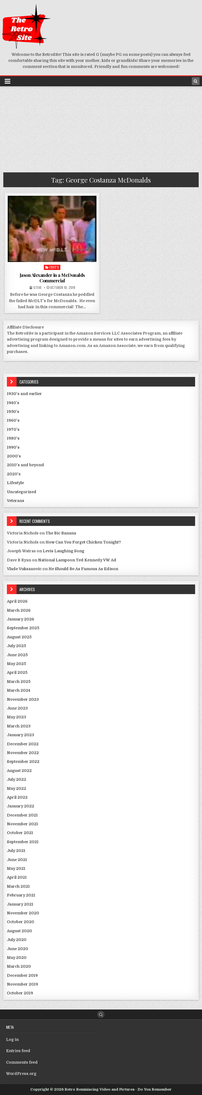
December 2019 (22, 975)
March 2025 (18, 681)
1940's (13, 403)
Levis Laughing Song (63, 551)
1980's (13, 438)
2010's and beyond (25, 465)
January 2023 (20, 735)
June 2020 (17, 949)
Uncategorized (21, 492)
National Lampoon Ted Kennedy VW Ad (77, 560)
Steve (37, 287)
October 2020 (20, 922)
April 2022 (17, 797)
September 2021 (23, 842)
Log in (12, 1039)
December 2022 (23, 744)
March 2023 (19, 726)
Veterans (15, 500)
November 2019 (22, 984)
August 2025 (19, 637)
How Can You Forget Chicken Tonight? (83, 542)
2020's (14, 474)
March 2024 (18, 690)
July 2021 (16, 850)
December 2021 (22, 815)
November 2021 (22, 824)
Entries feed (18, 1051)
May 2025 (16, 663)
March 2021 (18, 886)
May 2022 (16, 788)
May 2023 (16, 717)
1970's (13, 429)
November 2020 (23, 913)
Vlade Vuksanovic (24, 569)
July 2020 (16, 939)
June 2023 (17, 708)
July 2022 (16, 779)
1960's (13, 420)
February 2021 (21, 895)
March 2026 (19, 610)
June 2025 (17, 655)
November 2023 (23, 699)
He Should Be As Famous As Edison (83, 569)
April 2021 (17, 877)
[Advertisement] (101, 128)
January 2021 (20, 904)
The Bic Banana (60, 533)
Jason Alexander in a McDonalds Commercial (52, 277)
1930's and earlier (24, 393)
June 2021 (17, 859)
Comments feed (22, 1062)
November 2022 (23, 753)
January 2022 (20, 806)
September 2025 (23, 628)
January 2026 (20, 619)
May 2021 (16, 868)
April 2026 (17, 601)
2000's (14, 456)
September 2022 (23, 761)
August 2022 (19, 770)
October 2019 (20, 993)
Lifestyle (15, 483)
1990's (54, 267)
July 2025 (16, 646)
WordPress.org (21, 1073)
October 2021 (20, 833)
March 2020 (19, 966)
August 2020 (19, 931)
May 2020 (16, 957)
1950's (13, 411)
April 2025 (17, 672)
